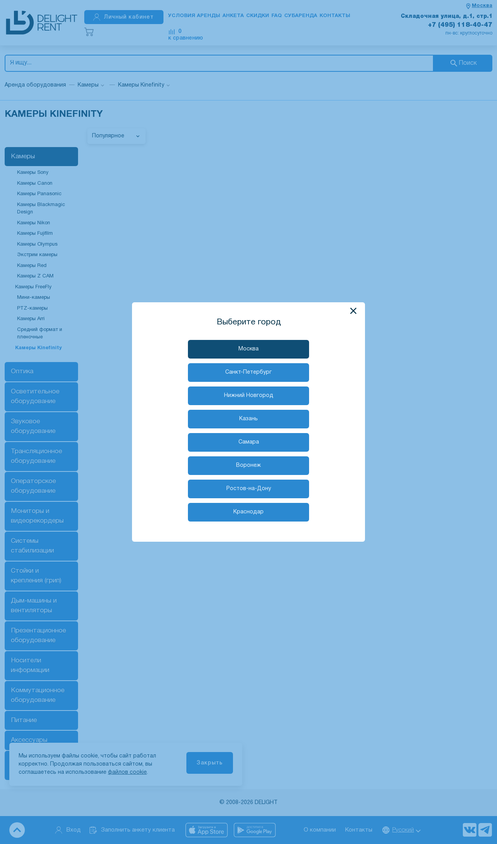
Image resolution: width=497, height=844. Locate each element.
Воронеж (248, 465)
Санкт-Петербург (248, 372)
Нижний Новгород (248, 395)
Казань (248, 418)
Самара (248, 442)
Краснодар (248, 512)
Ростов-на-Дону (248, 488)
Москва (248, 349)
